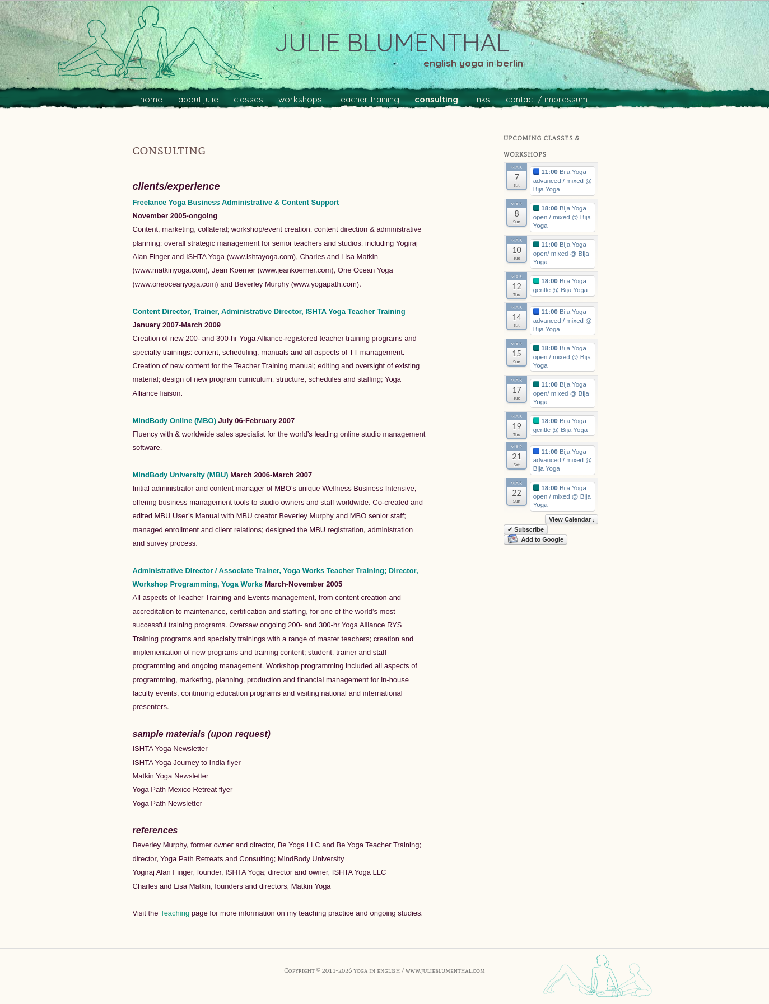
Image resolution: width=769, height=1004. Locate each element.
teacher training (368, 99)
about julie (198, 99)
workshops (300, 99)
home (151, 99)
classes (248, 99)
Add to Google (535, 539)
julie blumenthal (392, 42)
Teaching (174, 913)
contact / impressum (547, 99)
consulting (436, 99)
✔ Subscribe (525, 529)
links (481, 99)
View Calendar (571, 519)
